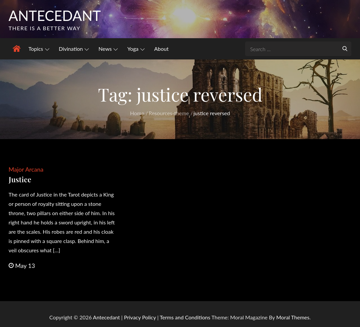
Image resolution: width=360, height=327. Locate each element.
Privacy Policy (140, 317)
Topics (39, 48)
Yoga (136, 48)
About (161, 48)
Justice (20, 179)
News (108, 48)
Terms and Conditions (186, 317)
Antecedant (55, 15)
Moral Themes (293, 317)
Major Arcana (26, 169)
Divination (74, 48)
